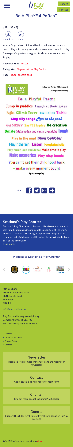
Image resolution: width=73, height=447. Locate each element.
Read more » (9, 243)
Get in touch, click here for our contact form (36, 379)
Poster (24, 63)
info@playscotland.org (14, 309)
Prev (5, 270)
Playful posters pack (21, 75)
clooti (40, 441)
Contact (63, 9)
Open (20, 39)
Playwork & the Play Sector (31, 69)
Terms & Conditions (13, 337)
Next (67, 270)
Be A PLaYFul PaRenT (36, 15)
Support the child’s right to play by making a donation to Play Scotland (36, 414)
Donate (64, 4)
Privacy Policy (11, 341)
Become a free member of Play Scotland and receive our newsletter (36, 360)
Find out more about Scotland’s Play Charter (36, 396)
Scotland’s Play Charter (22, 222)
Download (8, 39)
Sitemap (8, 333)
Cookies (8, 344)
